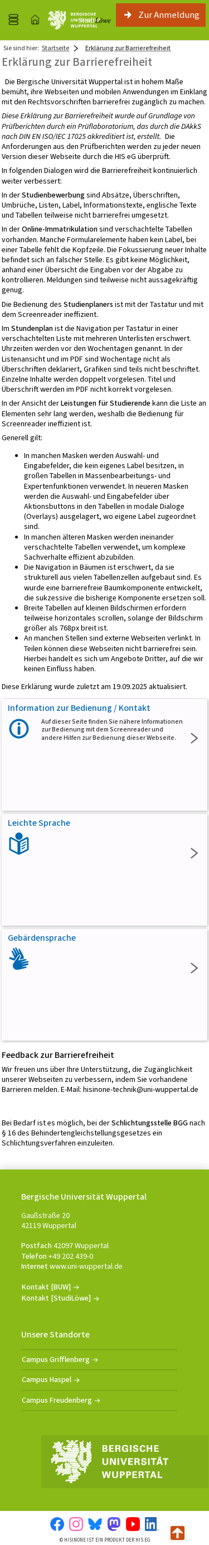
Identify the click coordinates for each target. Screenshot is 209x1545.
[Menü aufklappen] (13, 20)
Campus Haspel (46, 1379)
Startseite (55, 48)
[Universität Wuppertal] (74, 20)
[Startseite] (35, 20)
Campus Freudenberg (57, 1400)
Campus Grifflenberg (56, 1359)
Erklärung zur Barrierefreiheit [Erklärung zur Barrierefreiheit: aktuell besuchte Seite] (128, 48)
